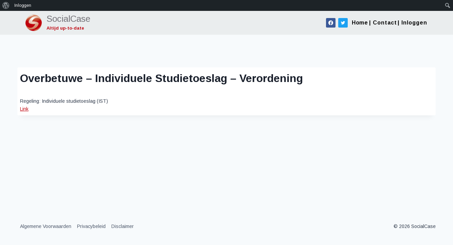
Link (24, 109)
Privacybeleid (91, 226)
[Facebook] (331, 23)
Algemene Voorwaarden (45, 226)
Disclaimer (122, 226)
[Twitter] (343, 23)
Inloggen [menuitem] (22, 5)
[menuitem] (6, 5)
